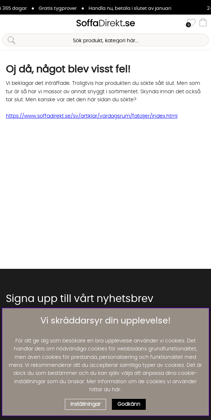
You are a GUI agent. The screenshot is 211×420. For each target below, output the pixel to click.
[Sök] (105, 40)
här (116, 389)
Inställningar (85, 404)
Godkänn (128, 404)
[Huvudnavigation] (8, 23)
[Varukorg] (203, 23)
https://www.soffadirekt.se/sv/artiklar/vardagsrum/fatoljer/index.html (91, 116)
